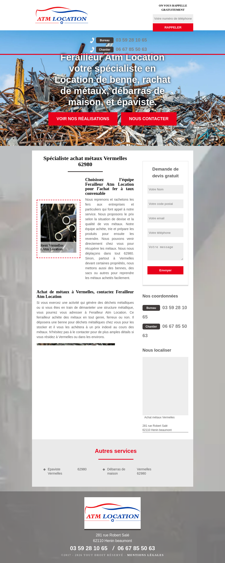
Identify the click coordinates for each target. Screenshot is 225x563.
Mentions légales (145, 555)
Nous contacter (149, 118)
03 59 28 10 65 (121, 39)
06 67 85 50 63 (121, 49)
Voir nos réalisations (83, 118)
